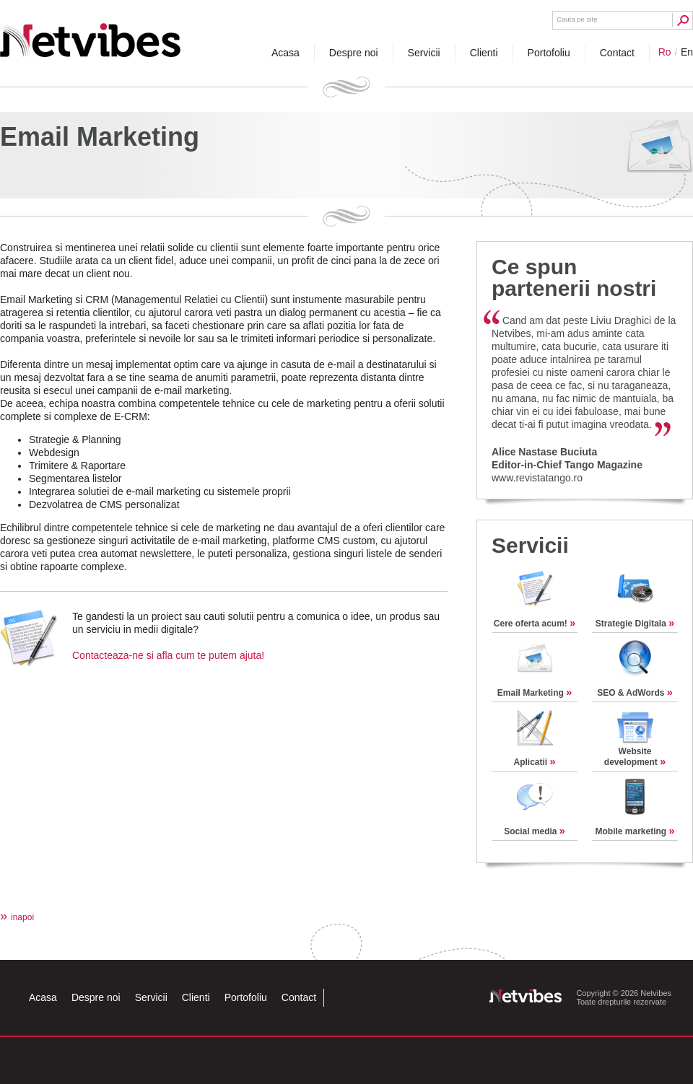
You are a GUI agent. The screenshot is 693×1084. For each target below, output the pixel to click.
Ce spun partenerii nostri (574, 277)
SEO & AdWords (635, 693)
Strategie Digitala (635, 624)
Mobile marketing (634, 831)
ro (664, 52)
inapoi (17, 917)
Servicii (530, 545)
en (687, 52)
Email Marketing (534, 693)
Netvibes (90, 34)
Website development (635, 756)
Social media (534, 831)
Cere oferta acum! (534, 624)
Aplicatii (534, 762)
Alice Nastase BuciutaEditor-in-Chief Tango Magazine (567, 458)
